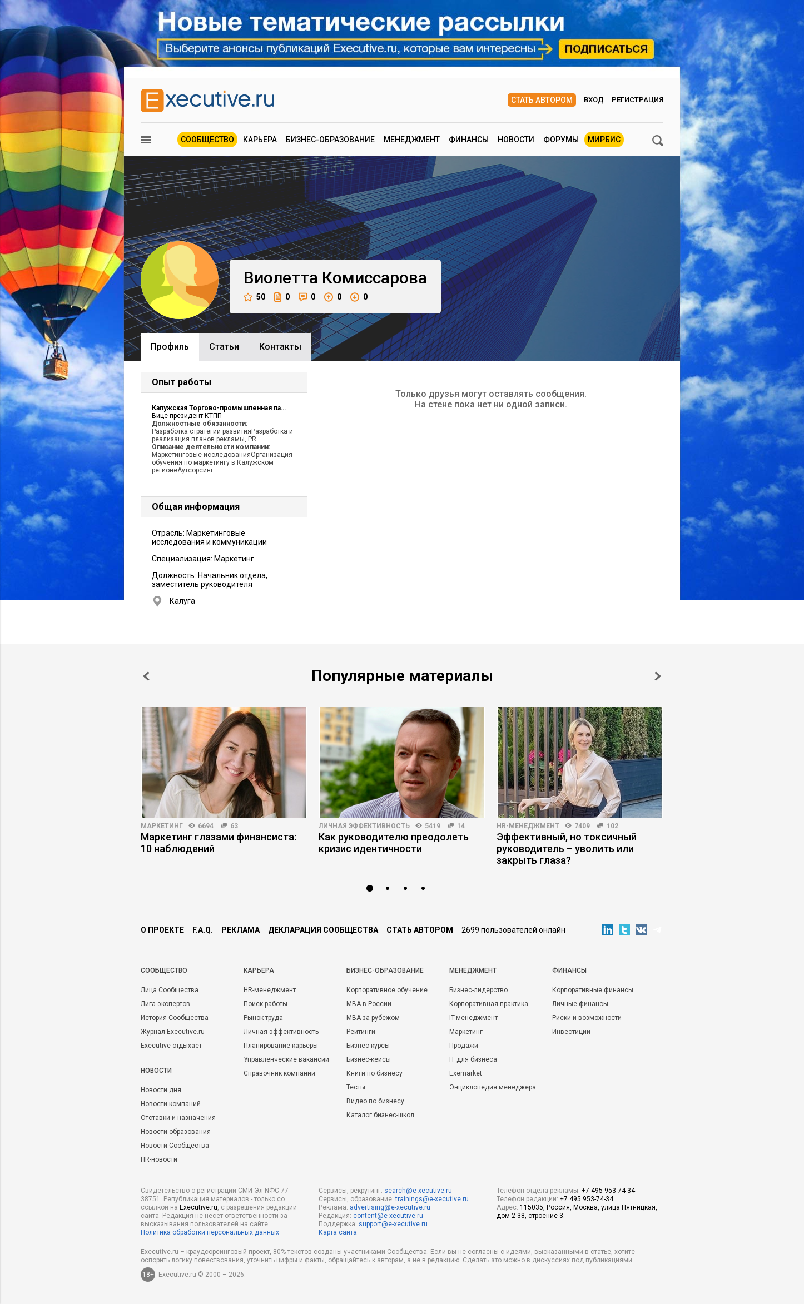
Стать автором (542, 100)
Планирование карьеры (281, 1045)
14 (461, 826)
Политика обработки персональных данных (210, 1232)
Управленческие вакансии (286, 1059)
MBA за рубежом (373, 1018)
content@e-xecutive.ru (388, 1216)
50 (254, 297)
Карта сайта (338, 1232)
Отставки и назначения (178, 1118)
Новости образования (176, 1132)
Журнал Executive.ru (173, 1032)
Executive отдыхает (171, 1045)
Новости (516, 139)
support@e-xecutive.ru (393, 1224)
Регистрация (637, 100)
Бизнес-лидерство (478, 990)
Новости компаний (171, 1104)
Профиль (170, 346)
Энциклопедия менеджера (492, 1087)
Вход (594, 100)
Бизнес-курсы (368, 1045)
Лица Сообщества (169, 990)
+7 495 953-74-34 (608, 1190)
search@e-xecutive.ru (418, 1190)
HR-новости (159, 1159)
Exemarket (465, 1073)
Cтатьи (224, 346)
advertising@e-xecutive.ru (390, 1207)
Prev (146, 676)
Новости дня (161, 1090)
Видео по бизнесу (375, 1101)
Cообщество (164, 970)
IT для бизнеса (473, 1059)
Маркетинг (162, 826)
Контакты (280, 346)
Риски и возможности (587, 1018)
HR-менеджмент (528, 826)
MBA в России (368, 1004)
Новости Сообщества (175, 1145)
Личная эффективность (364, 826)
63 (234, 826)
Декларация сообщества (323, 929)
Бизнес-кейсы (368, 1059)
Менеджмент (412, 139)
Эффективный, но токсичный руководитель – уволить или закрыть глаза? (567, 848)
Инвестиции (571, 1032)
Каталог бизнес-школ (380, 1115)
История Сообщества (175, 1018)
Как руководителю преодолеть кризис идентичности (394, 842)
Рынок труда (263, 1018)
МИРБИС (604, 139)
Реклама (240, 929)
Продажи (463, 1045)
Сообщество (207, 139)
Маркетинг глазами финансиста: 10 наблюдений (218, 842)
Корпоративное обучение (387, 990)
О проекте (162, 929)
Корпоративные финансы (592, 990)
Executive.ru (198, 1207)
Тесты (355, 1087)
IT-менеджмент (473, 1018)
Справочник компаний (279, 1073)
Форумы (561, 139)
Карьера (260, 139)
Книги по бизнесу (374, 1073)
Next (657, 676)
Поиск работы (265, 1004)
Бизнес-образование (330, 139)
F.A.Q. (202, 929)
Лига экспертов (165, 1004)
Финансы (469, 139)
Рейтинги (360, 1032)
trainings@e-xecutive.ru (432, 1199)
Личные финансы (580, 1004)
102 (612, 826)
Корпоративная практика (488, 1004)
